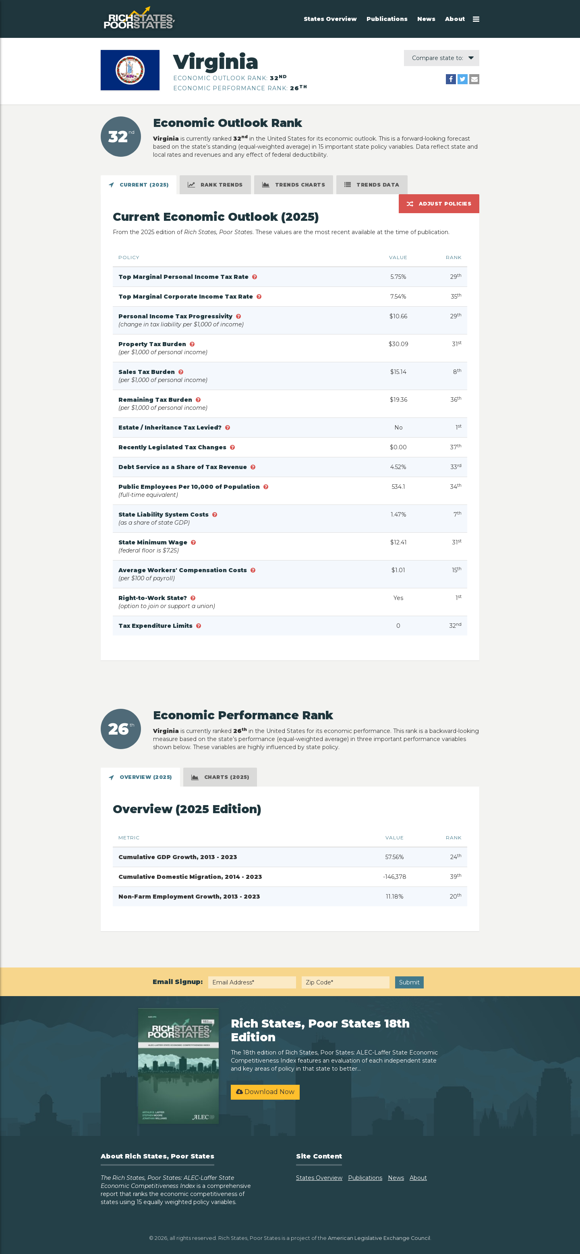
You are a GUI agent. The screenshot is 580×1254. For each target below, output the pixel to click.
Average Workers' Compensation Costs (183, 570)
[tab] (138, 184)
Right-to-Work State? (153, 598)
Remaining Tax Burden (156, 399)
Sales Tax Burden (147, 372)
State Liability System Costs (164, 514)
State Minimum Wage (153, 542)
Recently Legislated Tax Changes (173, 447)
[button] (254, 276)
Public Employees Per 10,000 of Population (189, 486)
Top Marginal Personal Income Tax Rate (184, 276)
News (426, 19)
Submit (409, 982)
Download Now (265, 1092)
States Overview (330, 19)
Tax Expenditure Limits (156, 625)
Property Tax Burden (153, 344)
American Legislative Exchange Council (379, 1238)
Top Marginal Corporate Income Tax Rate (186, 296)
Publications (387, 19)
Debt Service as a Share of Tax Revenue (183, 467)
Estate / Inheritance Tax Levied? (170, 427)
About (455, 19)
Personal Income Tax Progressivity (176, 316)
